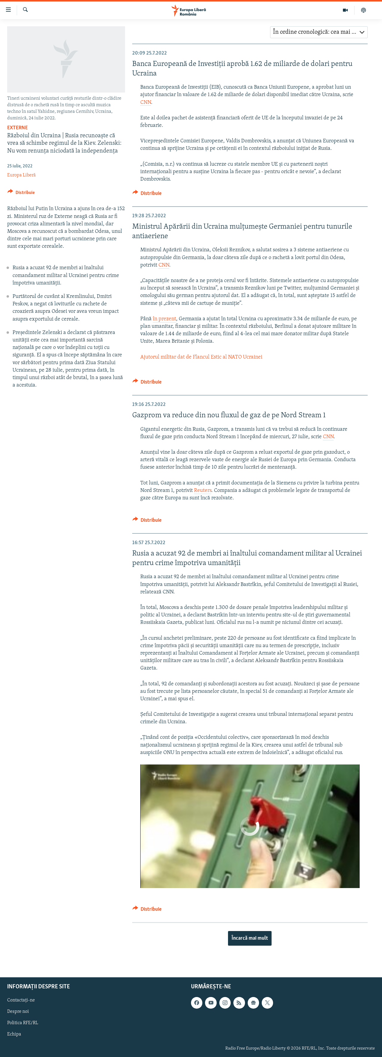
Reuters (202, 490)
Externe (17, 128)
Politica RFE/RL (22, 1023)
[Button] (21, 193)
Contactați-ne (21, 1000)
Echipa (14, 1034)
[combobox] (319, 32)
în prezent (164, 319)
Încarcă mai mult (250, 938)
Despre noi (18, 1011)
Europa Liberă (21, 175)
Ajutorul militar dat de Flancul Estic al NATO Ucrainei (201, 357)
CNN (145, 102)
